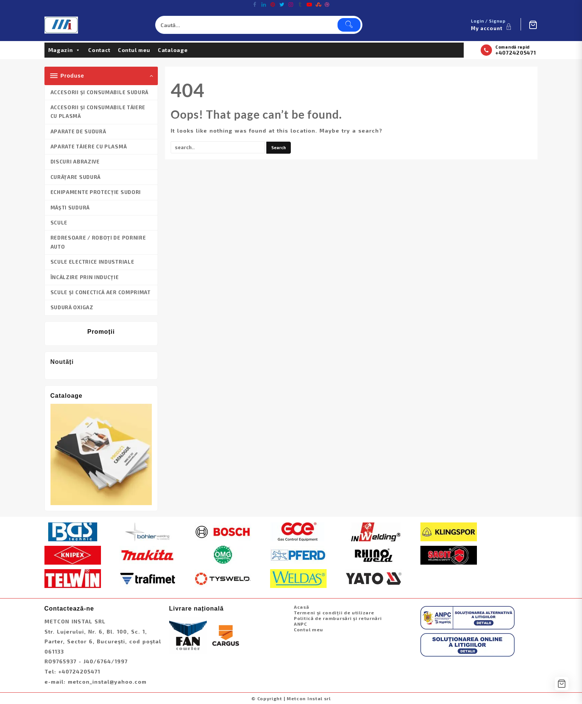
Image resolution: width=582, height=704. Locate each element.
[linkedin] (264, 4)
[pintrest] (273, 4)
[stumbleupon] (318, 4)
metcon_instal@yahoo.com (107, 681)
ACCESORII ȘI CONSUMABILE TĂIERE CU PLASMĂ (98, 111)
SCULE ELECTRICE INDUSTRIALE (92, 262)
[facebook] (255, 4)
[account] (492, 25)
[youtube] (309, 4)
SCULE (59, 223)
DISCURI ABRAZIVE (75, 162)
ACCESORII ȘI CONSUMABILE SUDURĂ (99, 92)
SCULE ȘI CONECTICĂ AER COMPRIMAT (100, 292)
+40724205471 (515, 52)
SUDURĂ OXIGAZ (71, 307)
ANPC (300, 623)
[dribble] (327, 4)
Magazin (64, 50)
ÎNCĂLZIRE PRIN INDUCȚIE (84, 277)
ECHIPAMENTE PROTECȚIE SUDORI (95, 192)
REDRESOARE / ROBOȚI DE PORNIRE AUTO (98, 242)
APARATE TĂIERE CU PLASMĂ (88, 147)
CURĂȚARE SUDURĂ (75, 177)
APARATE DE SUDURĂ (78, 131)
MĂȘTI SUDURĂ (70, 208)
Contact (99, 50)
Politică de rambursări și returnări (338, 618)
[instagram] (291, 4)
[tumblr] (300, 4)
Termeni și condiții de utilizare (334, 612)
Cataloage (173, 50)
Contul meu (134, 50)
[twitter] (282, 4)
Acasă (301, 606)
